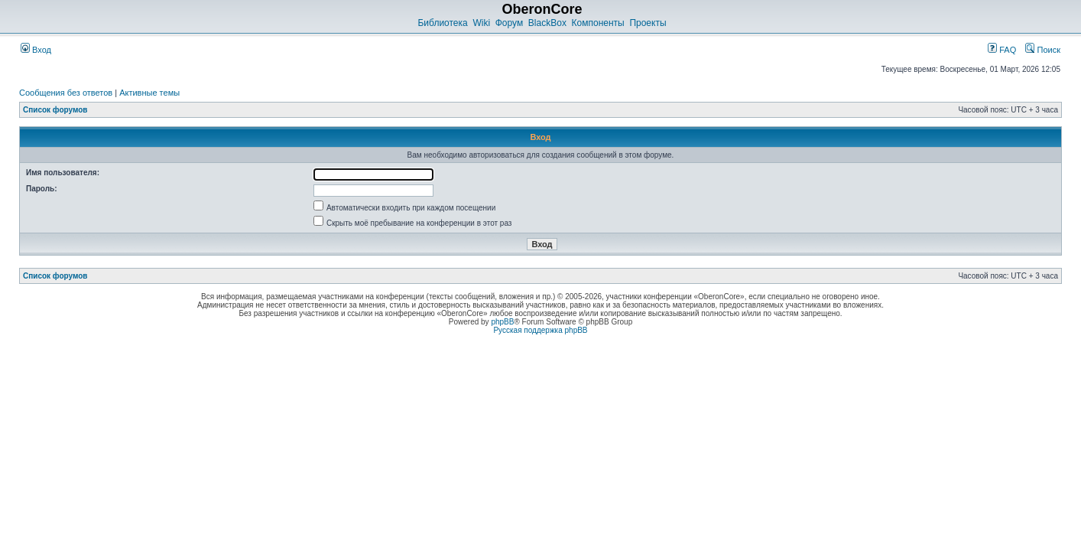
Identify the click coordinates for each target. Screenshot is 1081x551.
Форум (509, 23)
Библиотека (442, 23)
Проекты (647, 23)
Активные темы (149, 92)
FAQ (1002, 49)
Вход (36, 49)
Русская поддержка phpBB (540, 330)
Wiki (481, 23)
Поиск (1042, 49)
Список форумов (55, 110)
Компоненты (598, 23)
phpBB (502, 322)
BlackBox (547, 23)
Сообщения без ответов (65, 92)
